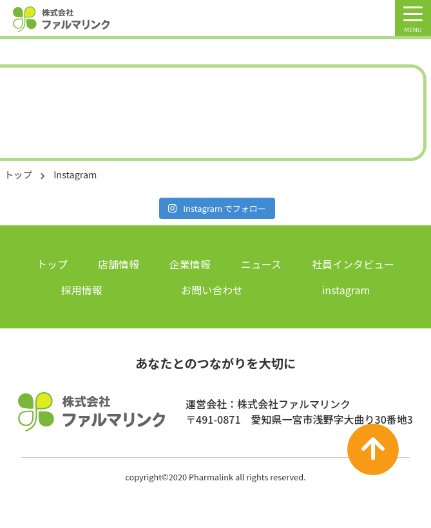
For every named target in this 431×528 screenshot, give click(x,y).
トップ (18, 174)
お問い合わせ (212, 289)
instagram (346, 289)
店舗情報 (118, 264)
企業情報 (190, 264)
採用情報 (81, 289)
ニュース (261, 264)
